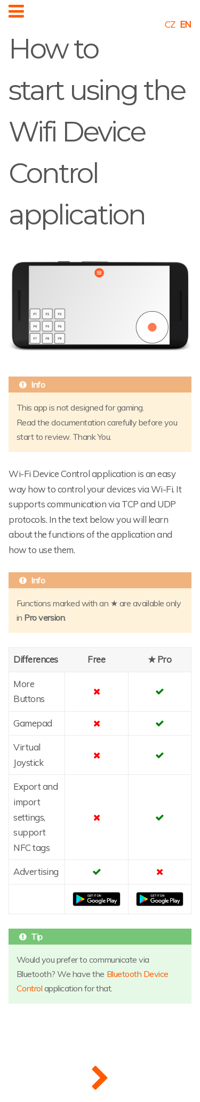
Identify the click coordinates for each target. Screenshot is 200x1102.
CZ (170, 24)
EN (185, 24)
